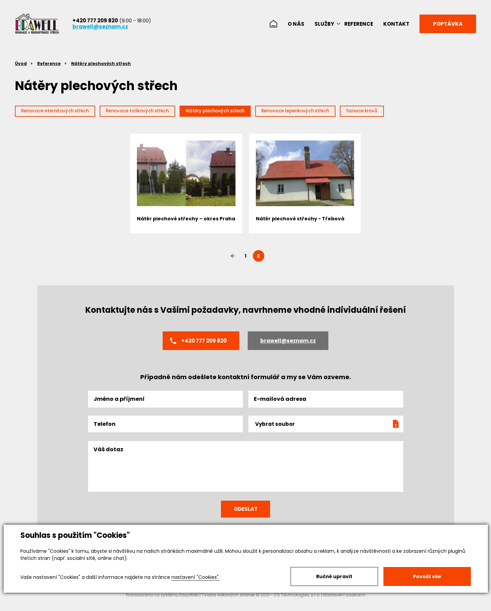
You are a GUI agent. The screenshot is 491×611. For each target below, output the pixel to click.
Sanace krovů (430, 112)
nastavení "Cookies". (195, 577)
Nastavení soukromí (344, 604)
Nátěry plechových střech (101, 63)
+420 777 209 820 (95, 20)
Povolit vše (427, 576)
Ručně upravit (334, 576)
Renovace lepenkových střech (350, 112)
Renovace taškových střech (161, 112)
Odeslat (246, 515)
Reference (49, 63)
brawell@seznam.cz (100, 26)
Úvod (21, 63)
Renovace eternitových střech (63, 112)
